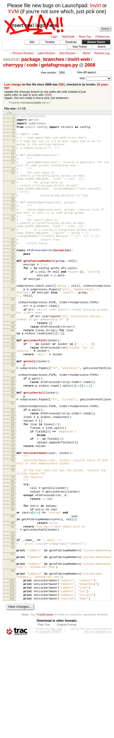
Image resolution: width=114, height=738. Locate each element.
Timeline (50, 42)
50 (12, 404)
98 (12, 650)
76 (12, 530)
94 (12, 625)
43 (12, 366)
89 (12, 597)
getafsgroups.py (59, 65)
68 (12, 496)
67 (12, 492)
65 (12, 483)
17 (12, 212)
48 (12, 391)
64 (12, 479)
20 (12, 224)
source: (11, 59)
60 (12, 453)
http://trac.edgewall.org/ (97, 730)
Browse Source (96, 42)
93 (12, 622)
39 (12, 337)
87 (12, 585)
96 (12, 634)
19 (12, 220)
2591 (61, 84)
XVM (13, 11)
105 (12, 697)
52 (12, 411)
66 (12, 487)
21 (12, 228)
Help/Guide (68, 36)
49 (12, 395)
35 (12, 307)
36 (12, 312)
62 (12, 470)
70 (12, 505)
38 (12, 325)
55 (12, 432)
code (32, 65)
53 (12, 416)
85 (12, 577)
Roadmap (71, 42)
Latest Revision (46, 53)
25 (12, 265)
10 (12, 159)
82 (12, 564)
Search (101, 46)
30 (12, 286)
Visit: (82, 78)
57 (12, 441)
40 (12, 345)
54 (12, 424)
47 (12, 386)
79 (12, 550)
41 (12, 349)
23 (12, 241)
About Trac (85, 36)
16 (12, 196)
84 (12, 572)
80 (12, 555)
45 (12, 375)
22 (12, 237)
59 (12, 449)
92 (12, 618)
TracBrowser (44, 713)
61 (12, 462)
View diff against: (94, 72)
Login (54, 36)
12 (12, 167)
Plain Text (44, 723)
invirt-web (79, 59)
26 (12, 270)
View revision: (49, 72)
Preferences (103, 36)
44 (12, 370)
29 (12, 282)
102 (12, 683)
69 (12, 501)
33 (12, 299)
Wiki (32, 42)
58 (12, 445)
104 (12, 692)
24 (12, 253)
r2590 (48, 94)
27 (12, 274)
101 (12, 679)
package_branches (42, 59)
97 (12, 642)
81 (12, 559)
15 (12, 184)
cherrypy (13, 65)
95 (12, 629)
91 (12, 610)
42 (12, 358)
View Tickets (79, 46)
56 (12, 437)
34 (12, 303)
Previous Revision (22, 53)
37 (12, 316)
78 (12, 542)
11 (12, 162)
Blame (86, 53)
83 (12, 568)
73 (12, 518)
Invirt (95, 5)
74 (12, 522)
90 (12, 605)
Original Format (66, 723)
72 (12, 514)
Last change (12, 84)
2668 (90, 65)
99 (12, 662)
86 (12, 581)
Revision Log (102, 53)
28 (12, 278)
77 (12, 539)
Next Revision (67, 53)
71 (12, 509)
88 (12, 589)
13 (12, 171)
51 (12, 408)
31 (12, 290)
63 (12, 474)
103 (12, 688)
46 (12, 383)
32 (12, 294)
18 (12, 216)
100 (12, 675)
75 (12, 526)
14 (12, 179)
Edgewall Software (50, 730)
